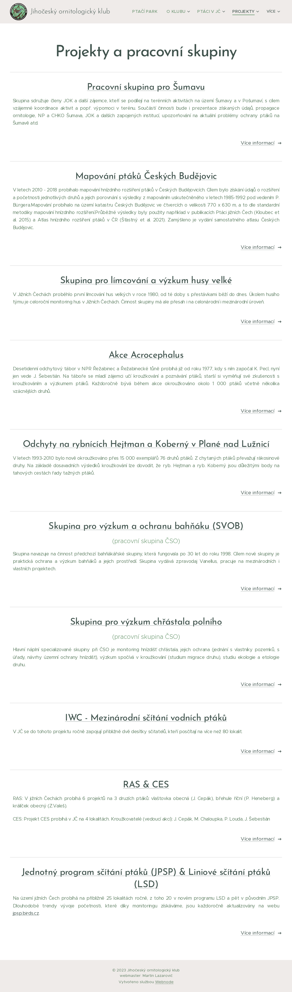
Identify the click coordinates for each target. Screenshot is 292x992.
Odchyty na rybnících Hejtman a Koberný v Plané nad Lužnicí (146, 444)
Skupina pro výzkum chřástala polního (146, 622)
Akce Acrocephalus (146, 355)
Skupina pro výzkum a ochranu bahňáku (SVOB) (145, 526)
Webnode (164, 981)
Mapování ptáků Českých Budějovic (146, 176)
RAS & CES (146, 785)
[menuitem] (152, 12)
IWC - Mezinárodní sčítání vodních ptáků (146, 718)
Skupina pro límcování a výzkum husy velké (146, 280)
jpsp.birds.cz (26, 913)
